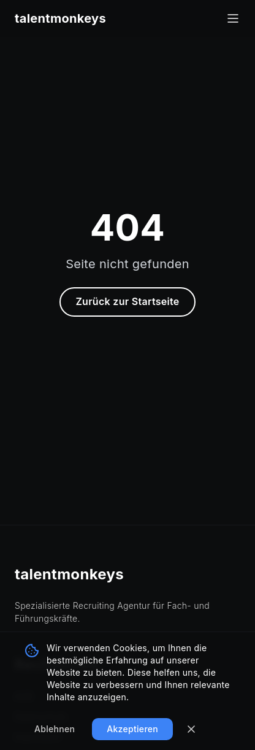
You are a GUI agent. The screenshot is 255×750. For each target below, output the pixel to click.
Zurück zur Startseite (127, 301)
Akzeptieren (132, 729)
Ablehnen (54, 729)
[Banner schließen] (191, 729)
